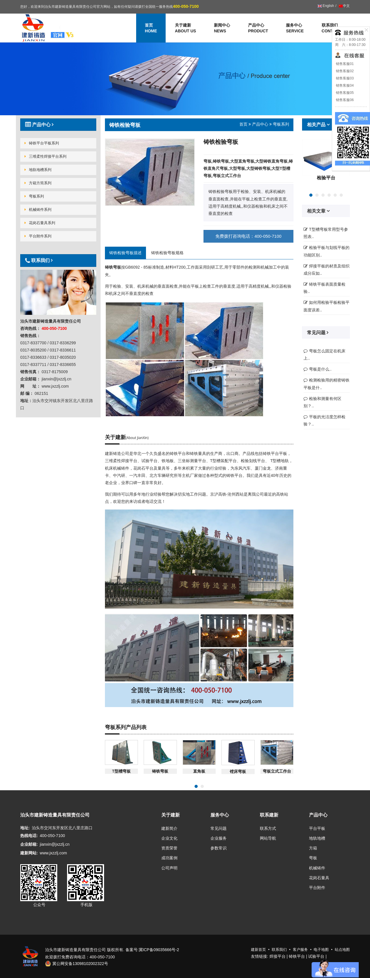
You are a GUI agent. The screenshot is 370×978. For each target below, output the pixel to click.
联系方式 (268, 828)
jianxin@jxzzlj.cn (55, 844)
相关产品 (317, 124)
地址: (25, 827)
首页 (243, 124)
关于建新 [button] (185, 28)
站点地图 (342, 949)
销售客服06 (344, 100)
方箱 (313, 848)
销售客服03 (344, 78)
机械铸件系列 (38, 209)
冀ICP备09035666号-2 (159, 949)
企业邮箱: (29, 844)
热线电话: (29, 835)
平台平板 (317, 828)
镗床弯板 (238, 771)
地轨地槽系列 (38, 170)
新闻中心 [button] (222, 28)
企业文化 (169, 838)
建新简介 (169, 828)
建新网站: (29, 853)
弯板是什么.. (320, 369)
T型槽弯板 (121, 771)
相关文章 (317, 211)
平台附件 (317, 887)
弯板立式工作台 (277, 771)
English (326, 6)
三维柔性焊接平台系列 (45, 156)
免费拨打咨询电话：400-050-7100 (248, 236)
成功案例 (169, 858)
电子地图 (321, 949)
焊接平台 (277, 956)
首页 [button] (151, 28)
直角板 (199, 771)
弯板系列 (34, 196)
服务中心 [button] (295, 28)
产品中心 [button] (258, 28)
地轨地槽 (317, 838)
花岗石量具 (319, 877)
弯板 (313, 858)
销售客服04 (344, 85)
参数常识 (218, 848)
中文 (344, 6)
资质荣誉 (169, 848)
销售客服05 (344, 93)
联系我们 (331, 28)
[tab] (58, 124)
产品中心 (260, 124)
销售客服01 (344, 64)
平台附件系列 (38, 236)
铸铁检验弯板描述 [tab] (125, 252)
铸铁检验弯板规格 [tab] (167, 252)
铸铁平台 (297, 956)
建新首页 (258, 949)
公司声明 (169, 868)
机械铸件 (317, 868)
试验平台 (316, 956)
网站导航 (268, 838)
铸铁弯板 (160, 771)
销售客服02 (344, 71)
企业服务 (218, 838)
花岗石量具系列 (40, 223)
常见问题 (317, 332)
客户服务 (300, 949)
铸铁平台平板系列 (42, 143)
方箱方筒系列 (38, 183)
